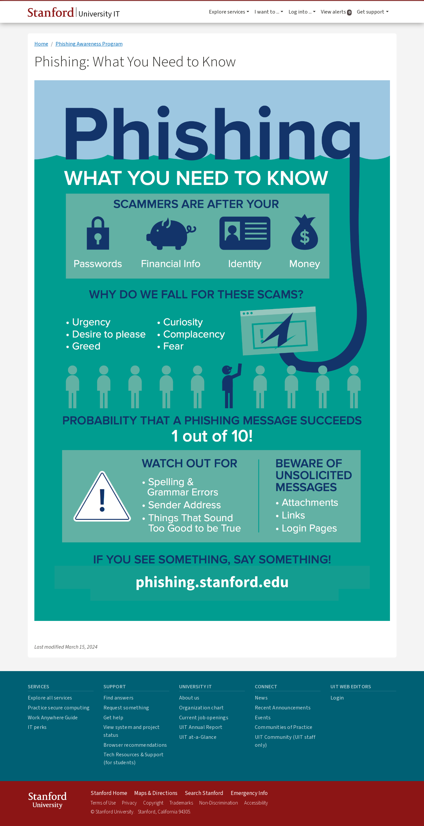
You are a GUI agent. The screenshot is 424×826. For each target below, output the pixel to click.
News (261, 697)
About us (189, 697)
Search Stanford (204, 793)
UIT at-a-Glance (197, 737)
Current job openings (203, 717)
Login (337, 697)
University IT (74, 13)
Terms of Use (103, 803)
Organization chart (201, 707)
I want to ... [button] (266, 12)
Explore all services (50, 697)
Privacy (129, 803)
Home (41, 44)
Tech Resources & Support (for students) (133, 758)
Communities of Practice (284, 727)
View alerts (337, 12)
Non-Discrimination (218, 803)
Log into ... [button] (300, 12)
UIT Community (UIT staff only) (285, 741)
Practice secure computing (59, 707)
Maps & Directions (155, 793)
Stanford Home (109, 793)
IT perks (37, 727)
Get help (113, 717)
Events (263, 717)
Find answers (118, 697)
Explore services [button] (227, 12)
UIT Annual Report (200, 727)
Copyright (153, 803)
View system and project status (131, 731)
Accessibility (256, 803)
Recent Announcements (283, 707)
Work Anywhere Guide (53, 717)
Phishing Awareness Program (89, 44)
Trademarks (181, 803)
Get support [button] (370, 12)
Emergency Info (249, 793)
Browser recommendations (135, 745)
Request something (126, 707)
